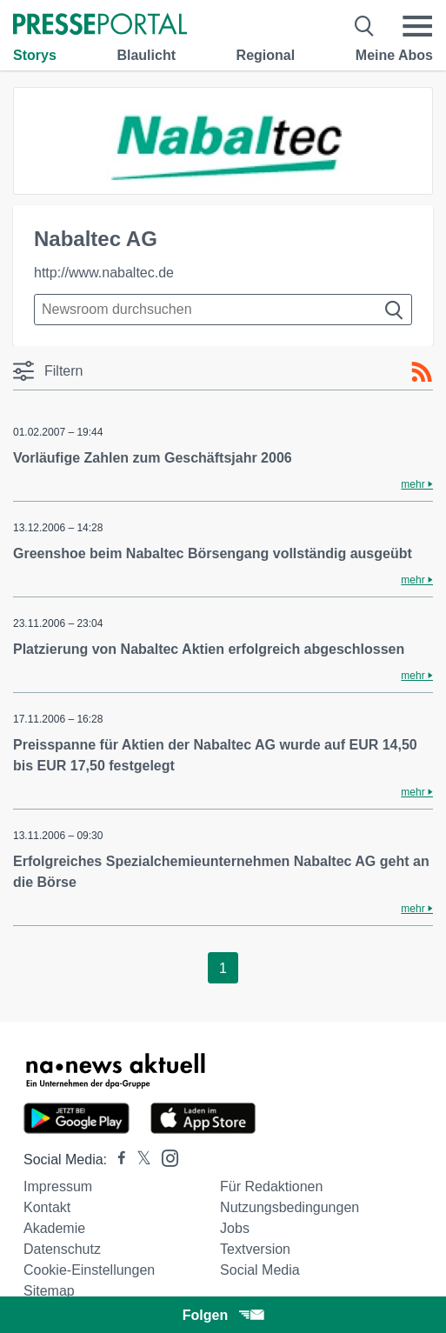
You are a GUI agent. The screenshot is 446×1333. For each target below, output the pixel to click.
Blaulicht (146, 55)
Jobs (235, 1228)
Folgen (223, 1315)
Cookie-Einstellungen (89, 1270)
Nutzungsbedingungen (289, 1207)
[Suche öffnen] (365, 26)
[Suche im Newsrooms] (223, 309)
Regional (266, 55)
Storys (35, 55)
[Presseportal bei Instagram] (164, 1157)
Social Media (260, 1270)
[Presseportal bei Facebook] (116, 1159)
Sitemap (49, 1290)
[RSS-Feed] (421, 372)
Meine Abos (394, 55)
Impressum (57, 1186)
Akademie (54, 1228)
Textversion (255, 1249)
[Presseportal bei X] (138, 1159)
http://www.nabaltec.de (104, 272)
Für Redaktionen (271, 1186)
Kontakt (46, 1207)
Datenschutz (62, 1249)
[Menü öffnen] (417, 26)
